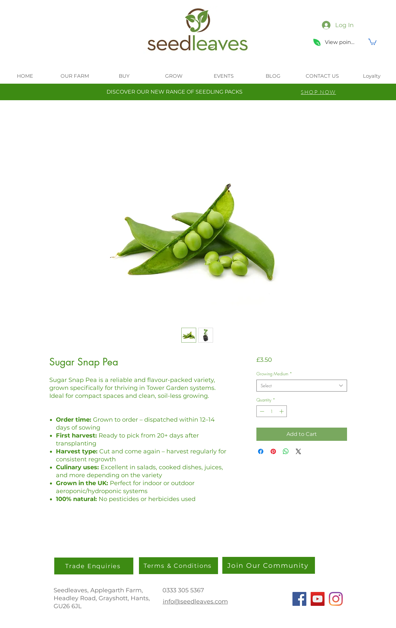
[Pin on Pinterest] (273, 451)
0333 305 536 (181, 590)
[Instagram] (336, 599)
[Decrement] (261, 411)
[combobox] (301, 386)
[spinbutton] (271, 411)
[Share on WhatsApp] (286, 451)
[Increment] (282, 411)
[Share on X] (298, 451)
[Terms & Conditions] (178, 566)
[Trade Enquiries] (94, 566)
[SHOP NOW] (318, 92)
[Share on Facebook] (261, 451)
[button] (372, 41)
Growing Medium (274, 374)
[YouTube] (318, 599)
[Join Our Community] (269, 565)
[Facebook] (299, 599)
